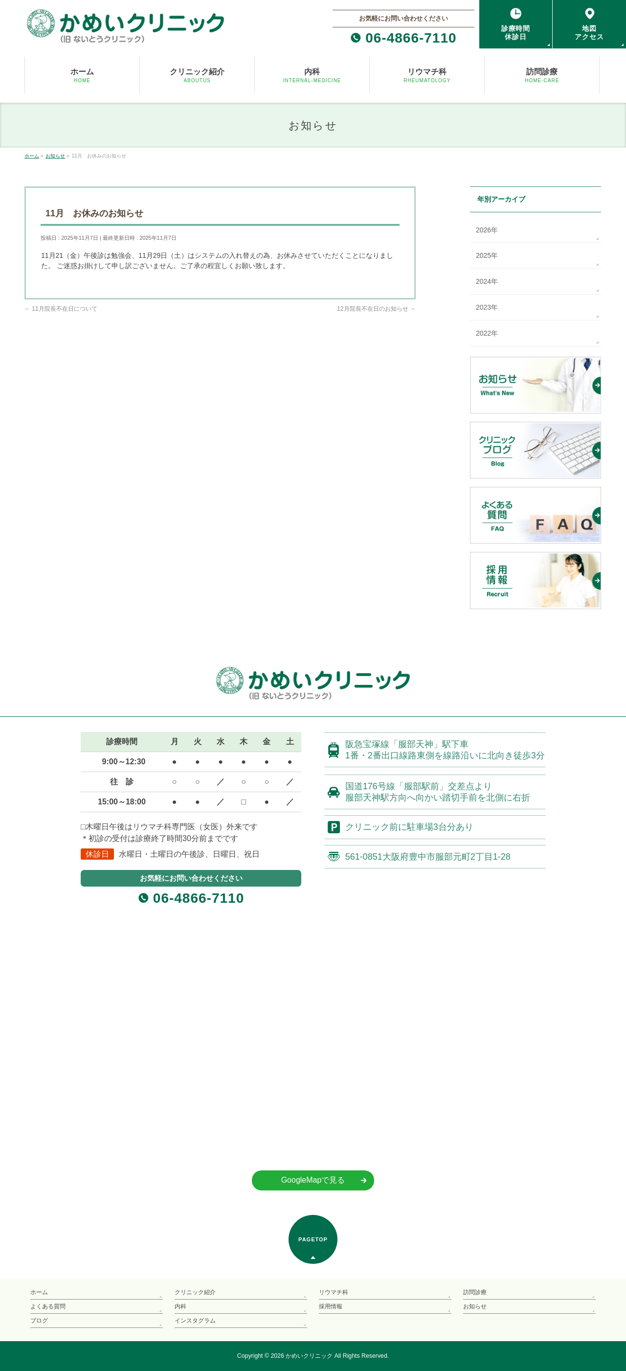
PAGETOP (313, 1239)
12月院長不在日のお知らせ (376, 308)
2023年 (487, 307)
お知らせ (475, 1306)
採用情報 (330, 1306)
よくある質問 (48, 1306)
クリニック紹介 (195, 1292)
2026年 (487, 230)
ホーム (39, 1292)
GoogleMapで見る (313, 1180)
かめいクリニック (309, 1355)
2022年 (487, 333)
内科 (180, 1306)
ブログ (39, 1320)
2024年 (487, 281)
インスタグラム (195, 1320)
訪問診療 (475, 1292)
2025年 (487, 255)
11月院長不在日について (60, 308)
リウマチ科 (333, 1292)
